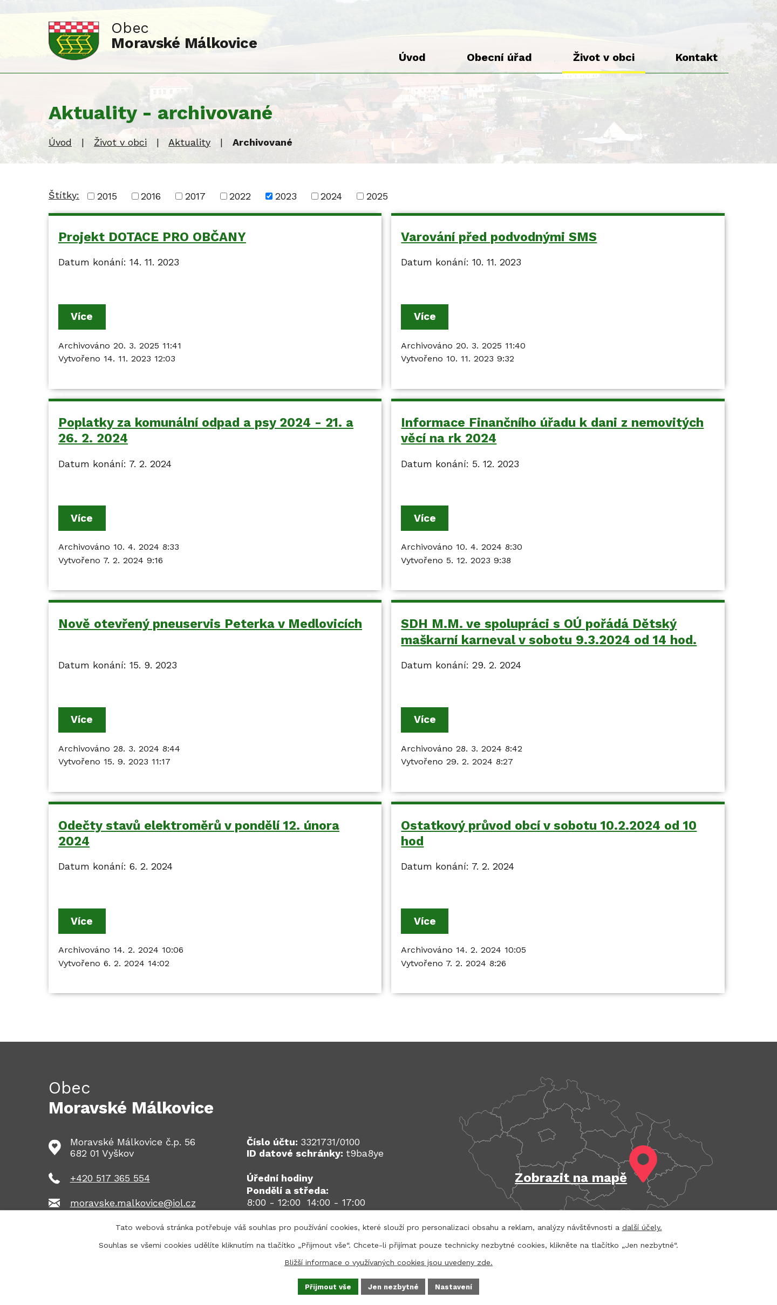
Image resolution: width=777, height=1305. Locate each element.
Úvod (60, 142)
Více (86, 317)
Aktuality (189, 142)
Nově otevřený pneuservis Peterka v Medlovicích (210, 626)
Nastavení (457, 1285)
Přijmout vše (325, 1285)
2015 (107, 196)
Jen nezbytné (393, 1285)
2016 (151, 196)
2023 (286, 196)
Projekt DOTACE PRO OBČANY (152, 236)
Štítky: (64, 195)
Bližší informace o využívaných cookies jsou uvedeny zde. (388, 1260)
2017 (195, 196)
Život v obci (120, 142)
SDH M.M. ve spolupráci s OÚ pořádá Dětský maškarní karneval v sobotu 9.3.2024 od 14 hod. (549, 634)
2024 (331, 196)
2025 (377, 196)
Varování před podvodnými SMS (499, 236)
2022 (240, 196)
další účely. (642, 1226)
